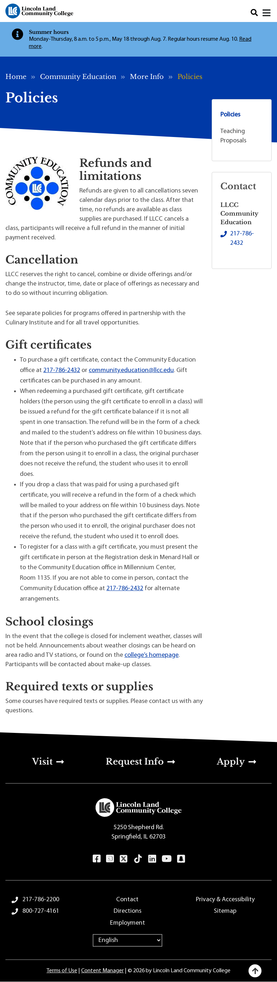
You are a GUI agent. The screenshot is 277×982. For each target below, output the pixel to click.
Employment (127, 923)
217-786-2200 (40, 899)
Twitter (123, 858)
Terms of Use (62, 971)
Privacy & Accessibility (225, 899)
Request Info (135, 761)
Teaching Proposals (233, 136)
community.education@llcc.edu (131, 370)
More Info (147, 77)
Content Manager (102, 971)
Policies (230, 114)
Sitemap (225, 911)
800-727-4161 (40, 911)
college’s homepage (151, 655)
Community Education (78, 77)
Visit (42, 761)
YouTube (166, 859)
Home (15, 77)
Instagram (110, 859)
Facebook (96, 859)
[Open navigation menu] (267, 13)
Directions (127, 911)
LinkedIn (152, 859)
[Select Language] (127, 940)
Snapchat (181, 859)
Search (254, 13)
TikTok (138, 858)
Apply (231, 761)
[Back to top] (255, 970)
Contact (127, 899)
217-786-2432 (61, 370)
